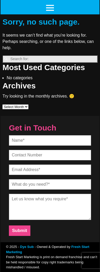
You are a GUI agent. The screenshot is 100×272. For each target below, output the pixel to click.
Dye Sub (27, 247)
